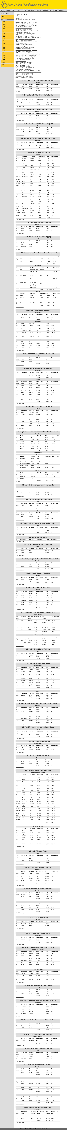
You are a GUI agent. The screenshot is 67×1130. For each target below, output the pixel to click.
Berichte (3, 62)
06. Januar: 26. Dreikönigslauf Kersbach (24, 77)
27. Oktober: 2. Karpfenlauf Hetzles (23, 26)
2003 (4, 57)
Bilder (3, 64)
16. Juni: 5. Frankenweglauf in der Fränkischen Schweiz (28, 54)
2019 (4, 30)
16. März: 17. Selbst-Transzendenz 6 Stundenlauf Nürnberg (28, 72)
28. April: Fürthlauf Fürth (21, 61)
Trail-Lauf (4, 61)
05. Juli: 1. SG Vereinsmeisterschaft (23, 48)
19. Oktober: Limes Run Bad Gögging (24, 29)
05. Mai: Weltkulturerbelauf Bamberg (23, 59)
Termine (3, 18)
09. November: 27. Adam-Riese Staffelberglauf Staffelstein (28, 21)
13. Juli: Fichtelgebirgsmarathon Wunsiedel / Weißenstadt (28, 46)
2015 (4, 36)
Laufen (8, 10)
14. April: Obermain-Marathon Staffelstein (25, 63)
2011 (4, 43)
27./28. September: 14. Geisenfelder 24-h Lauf (26, 33)
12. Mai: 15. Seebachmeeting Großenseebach (26, 55)
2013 (4, 40)
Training (3, 16)
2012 (4, 42)
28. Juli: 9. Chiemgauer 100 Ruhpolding (24, 44)
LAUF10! (55, 10)
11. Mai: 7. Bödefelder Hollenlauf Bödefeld (25, 58)
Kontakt (61, 10)
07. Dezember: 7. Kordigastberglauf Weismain (26, 19)
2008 (4, 48)
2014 (4, 38)
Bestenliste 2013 (19, 18)
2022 (4, 24)
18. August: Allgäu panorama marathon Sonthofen (26, 41)
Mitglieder (38, 10)
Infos (3, 66)
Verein (24, 10)
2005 (4, 54)
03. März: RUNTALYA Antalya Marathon (24, 76)
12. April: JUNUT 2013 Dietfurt (22, 65)
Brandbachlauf (47, 10)
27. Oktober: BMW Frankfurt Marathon (24, 28)
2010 (4, 45)
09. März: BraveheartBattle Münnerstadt (24, 74)
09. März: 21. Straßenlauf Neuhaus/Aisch (24, 73)
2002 (4, 59)
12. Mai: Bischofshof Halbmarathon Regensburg (26, 57)
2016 (4, 35)
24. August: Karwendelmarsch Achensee (24, 40)
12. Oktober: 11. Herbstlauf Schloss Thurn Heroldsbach (28, 30)
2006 (4, 52)
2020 (4, 28)
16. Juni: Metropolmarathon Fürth (23, 52)
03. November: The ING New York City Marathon (26, 25)
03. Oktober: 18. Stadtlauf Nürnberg (23, 32)
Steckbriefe (31, 10)
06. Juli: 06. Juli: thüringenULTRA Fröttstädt (25, 47)
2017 (4, 33)
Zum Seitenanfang (20, 91)
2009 (4, 47)
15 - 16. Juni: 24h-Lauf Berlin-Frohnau (24, 51)
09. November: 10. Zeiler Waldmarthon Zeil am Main (27, 22)
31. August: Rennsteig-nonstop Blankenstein (25, 39)
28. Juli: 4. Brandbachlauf (21, 43)
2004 (4, 55)
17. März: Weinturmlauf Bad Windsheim (24, 69)
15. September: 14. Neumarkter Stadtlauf (24, 34)
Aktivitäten (18, 10)
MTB (12, 10)
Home (2, 10)
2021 (4, 26)
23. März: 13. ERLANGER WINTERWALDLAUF (26, 67)
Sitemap (30, 1128)
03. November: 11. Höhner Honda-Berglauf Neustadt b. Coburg (29, 23)
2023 (4, 23)
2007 (4, 50)
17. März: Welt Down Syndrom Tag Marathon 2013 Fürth (28, 70)
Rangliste (5, 21)
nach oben (45, 1128)
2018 (4, 31)
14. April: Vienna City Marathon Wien (24, 62)
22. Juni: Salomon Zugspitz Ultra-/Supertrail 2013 (26, 50)
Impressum (3, 11)
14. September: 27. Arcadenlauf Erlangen (25, 36)
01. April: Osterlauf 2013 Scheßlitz (23, 66)
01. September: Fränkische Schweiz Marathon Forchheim (28, 37)
